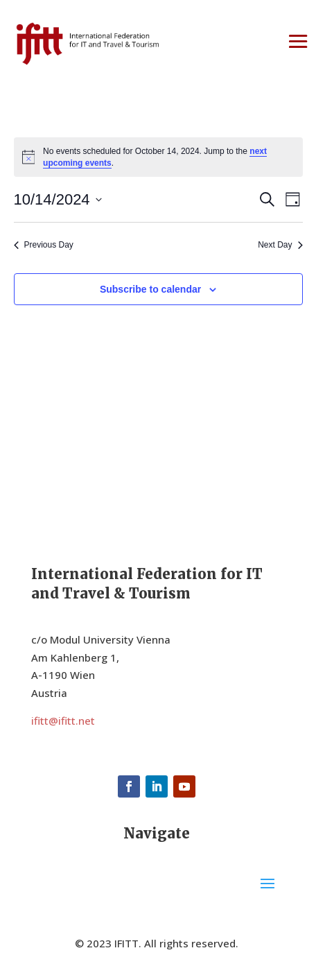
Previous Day (43, 245)
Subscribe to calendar (150, 289)
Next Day (280, 245)
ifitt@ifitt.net (63, 720)
